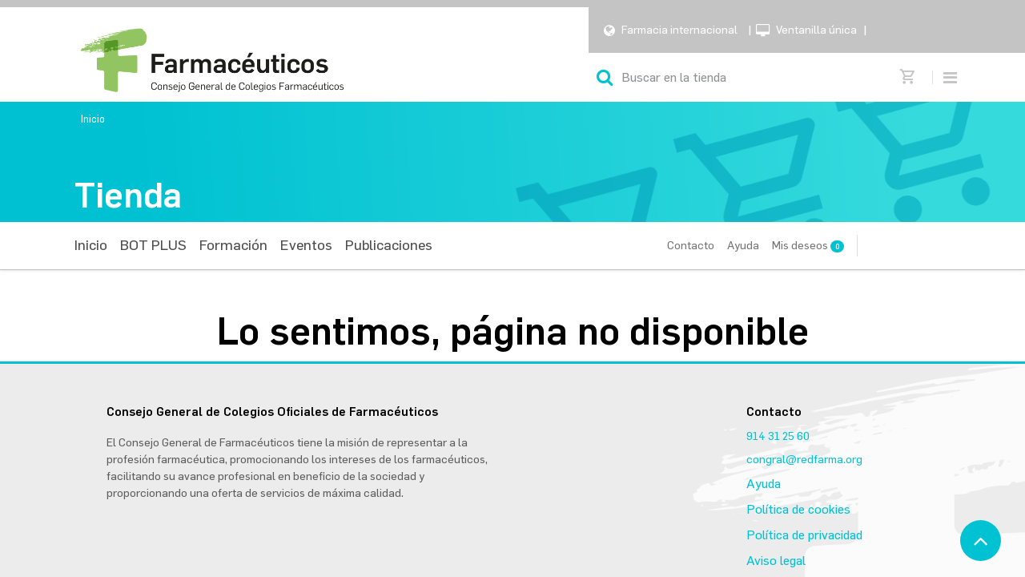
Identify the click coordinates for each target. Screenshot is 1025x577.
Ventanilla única (816, 30)
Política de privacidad (804, 535)
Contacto (690, 245)
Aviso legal (776, 560)
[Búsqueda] (604, 77)
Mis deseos (808, 245)
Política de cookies (798, 509)
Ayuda (743, 245)
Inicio (93, 119)
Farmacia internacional (679, 30)
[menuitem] (91, 245)
